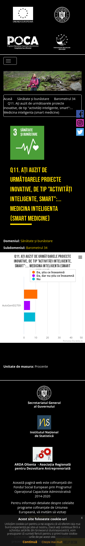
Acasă (8, 99)
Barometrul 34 (64, 99)
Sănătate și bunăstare (33, 99)
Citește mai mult (52, 542)
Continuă (30, 542)
